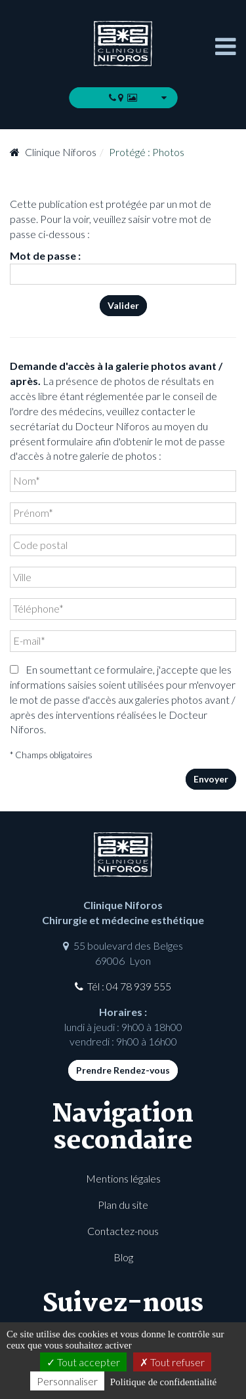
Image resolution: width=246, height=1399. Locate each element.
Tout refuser (172, 1362)
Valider (123, 305)
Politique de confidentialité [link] (163, 1382)
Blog (123, 1257)
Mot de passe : (123, 267)
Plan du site (123, 1204)
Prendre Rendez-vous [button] (123, 1070)
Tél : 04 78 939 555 (129, 986)
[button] (123, 97)
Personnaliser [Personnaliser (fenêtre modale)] (67, 1381)
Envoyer (211, 778)
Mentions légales (123, 1178)
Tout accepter (83, 1362)
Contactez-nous (123, 1231)
